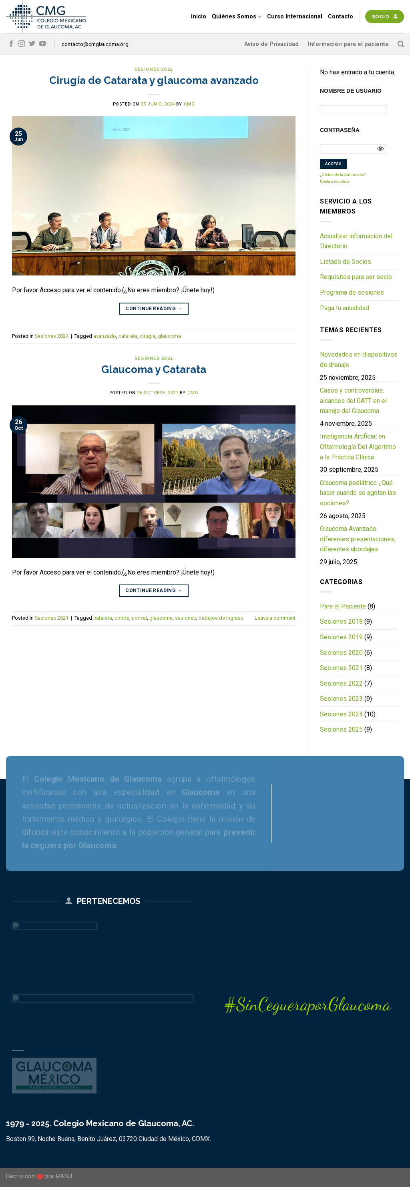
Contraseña (340, 130)
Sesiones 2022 (341, 683)
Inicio (198, 16)
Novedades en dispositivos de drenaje (359, 360)
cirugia (147, 336)
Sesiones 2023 (341, 698)
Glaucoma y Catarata (153, 369)
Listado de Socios (345, 261)
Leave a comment (275, 618)
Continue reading (153, 309)
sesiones (185, 618)
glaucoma (169, 336)
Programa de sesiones (352, 292)
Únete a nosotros (335, 181)
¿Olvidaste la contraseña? (343, 174)
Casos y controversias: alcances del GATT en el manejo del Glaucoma (353, 401)
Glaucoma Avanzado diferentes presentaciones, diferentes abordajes (358, 539)
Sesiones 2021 (154, 358)
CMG (189, 104)
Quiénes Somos (236, 16)
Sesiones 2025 (341, 729)
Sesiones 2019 (341, 637)
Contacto (340, 16)
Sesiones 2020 (341, 652)
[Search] (401, 44)
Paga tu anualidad (344, 308)
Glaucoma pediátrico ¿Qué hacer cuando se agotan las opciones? (358, 493)
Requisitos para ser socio (356, 277)
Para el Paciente (343, 606)
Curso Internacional (294, 16)
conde (122, 618)
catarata (128, 336)
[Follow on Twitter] (32, 44)
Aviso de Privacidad (271, 44)
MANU (64, 1176)
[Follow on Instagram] (21, 44)
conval (139, 618)
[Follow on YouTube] (42, 44)
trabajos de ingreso (221, 618)
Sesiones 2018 (341, 621)
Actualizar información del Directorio (356, 241)
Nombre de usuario (351, 91)
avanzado (104, 336)
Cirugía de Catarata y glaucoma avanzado (154, 80)
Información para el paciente (348, 44)
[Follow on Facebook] (11, 44)
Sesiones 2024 (153, 69)
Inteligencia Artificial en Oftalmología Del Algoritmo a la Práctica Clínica (358, 447)
